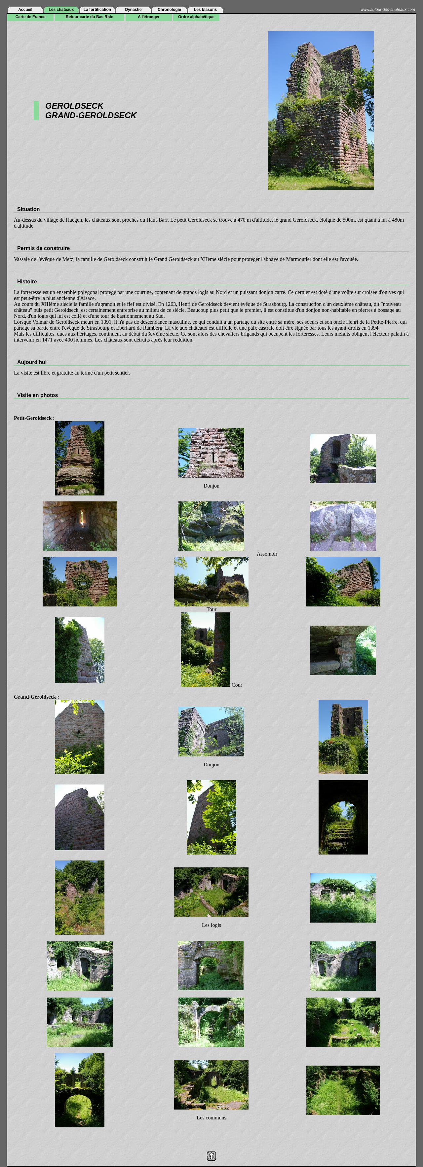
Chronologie (169, 9)
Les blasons (205, 9)
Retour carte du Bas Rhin (89, 17)
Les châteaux (61, 9)
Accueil (25, 9)
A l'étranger (149, 17)
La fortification (97, 9)
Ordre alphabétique (196, 17)
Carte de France (31, 17)
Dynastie (133, 9)
